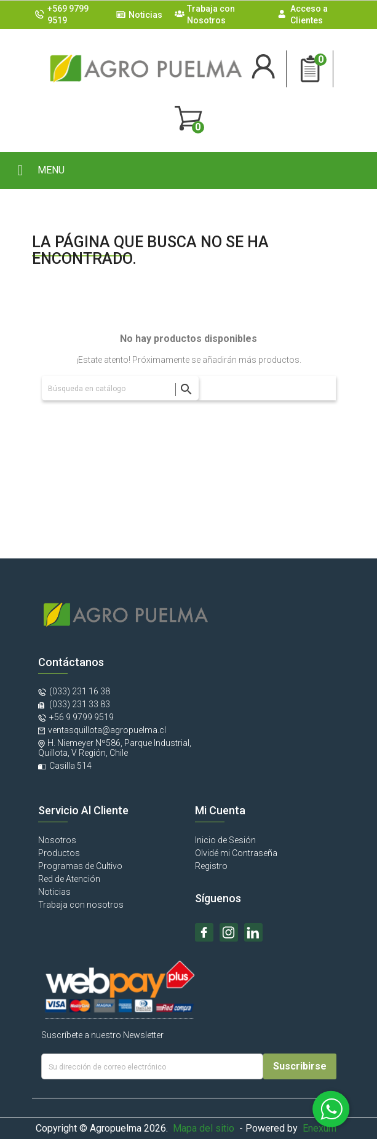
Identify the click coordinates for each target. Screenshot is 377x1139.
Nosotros (57, 840)
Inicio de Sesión (225, 840)
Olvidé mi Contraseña (236, 853)
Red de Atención (69, 879)
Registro (211, 866)
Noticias (145, 15)
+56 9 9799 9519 (81, 717)
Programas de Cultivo (80, 866)
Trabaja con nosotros (81, 905)
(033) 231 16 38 (79, 691)
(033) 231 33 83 (78, 704)
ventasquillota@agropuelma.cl (107, 730)
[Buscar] (120, 388)
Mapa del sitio (203, 1128)
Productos (59, 853)
